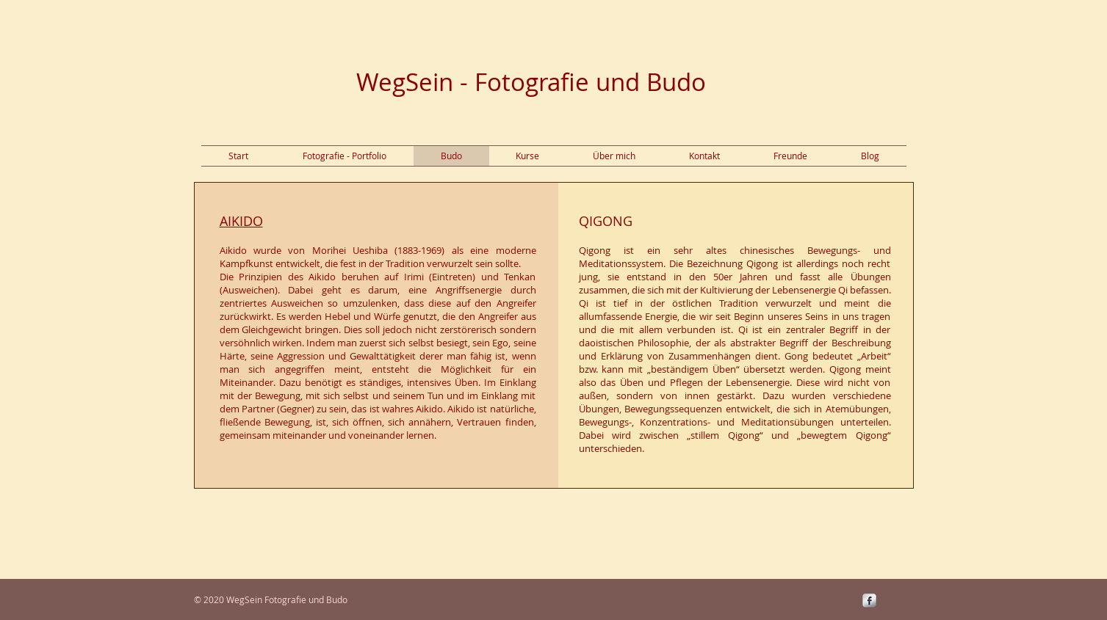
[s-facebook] (869, 601)
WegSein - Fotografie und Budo (531, 81)
